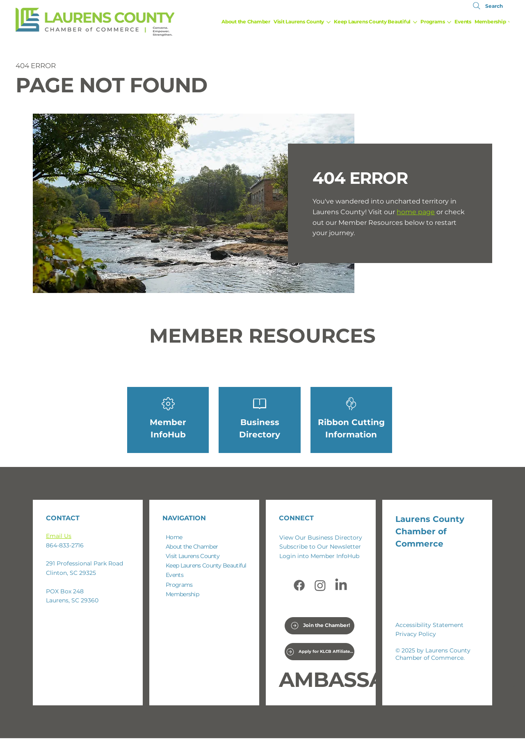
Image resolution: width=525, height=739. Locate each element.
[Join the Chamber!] (320, 625)
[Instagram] (320, 585)
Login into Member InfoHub (319, 556)
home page (416, 212)
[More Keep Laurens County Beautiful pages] (415, 22)
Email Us (58, 536)
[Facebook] (299, 585)
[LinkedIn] (341, 585)
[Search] (487, 5)
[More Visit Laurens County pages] (328, 22)
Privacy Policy (415, 634)
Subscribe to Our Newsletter (320, 546)
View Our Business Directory (320, 537)
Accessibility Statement (429, 625)
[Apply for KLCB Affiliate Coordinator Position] (320, 651)
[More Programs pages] (449, 22)
